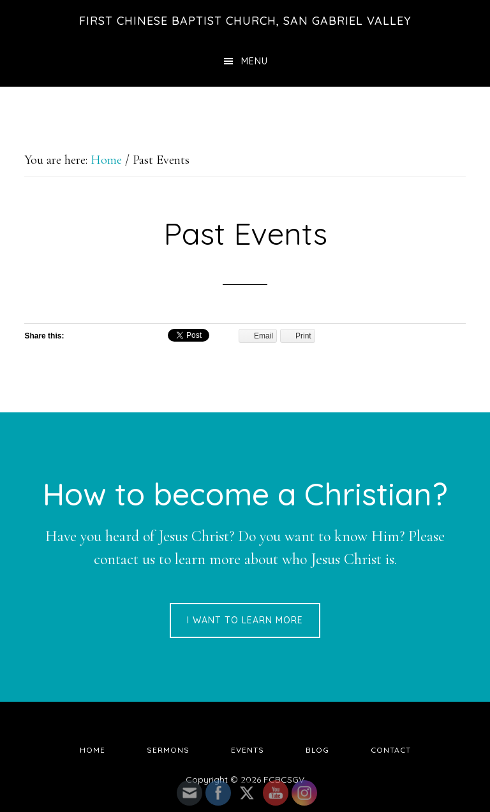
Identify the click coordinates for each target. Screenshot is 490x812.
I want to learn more (245, 620)
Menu (254, 61)
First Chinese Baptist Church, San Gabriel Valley (245, 20)
